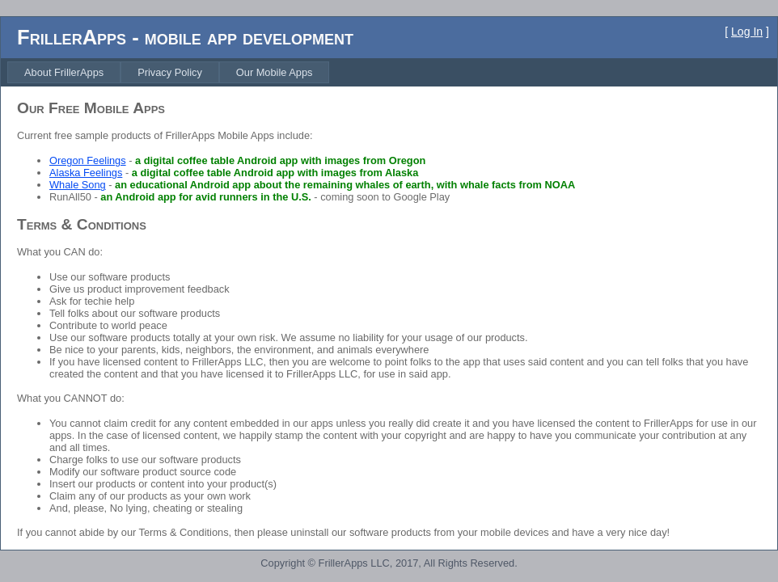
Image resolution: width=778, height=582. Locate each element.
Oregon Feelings (87, 160)
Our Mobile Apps (274, 72)
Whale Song (77, 185)
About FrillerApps (64, 72)
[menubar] (168, 72)
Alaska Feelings (85, 173)
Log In (747, 31)
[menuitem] (64, 72)
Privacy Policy (169, 72)
